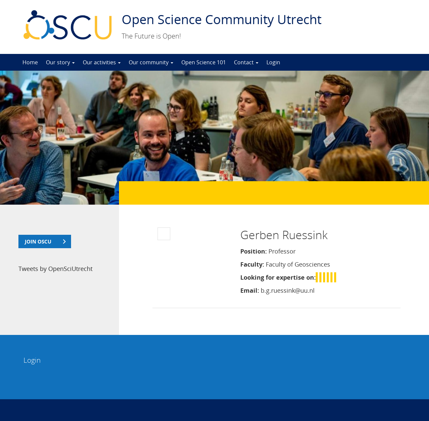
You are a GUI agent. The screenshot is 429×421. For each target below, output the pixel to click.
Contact (246, 62)
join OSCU (38, 241)
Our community (151, 62)
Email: (249, 290)
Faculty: (252, 264)
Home (30, 62)
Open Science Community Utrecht (221, 19)
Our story (60, 62)
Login (273, 62)
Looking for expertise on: (278, 277)
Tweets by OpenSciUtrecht (55, 269)
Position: (253, 251)
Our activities (102, 62)
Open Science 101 (203, 62)
